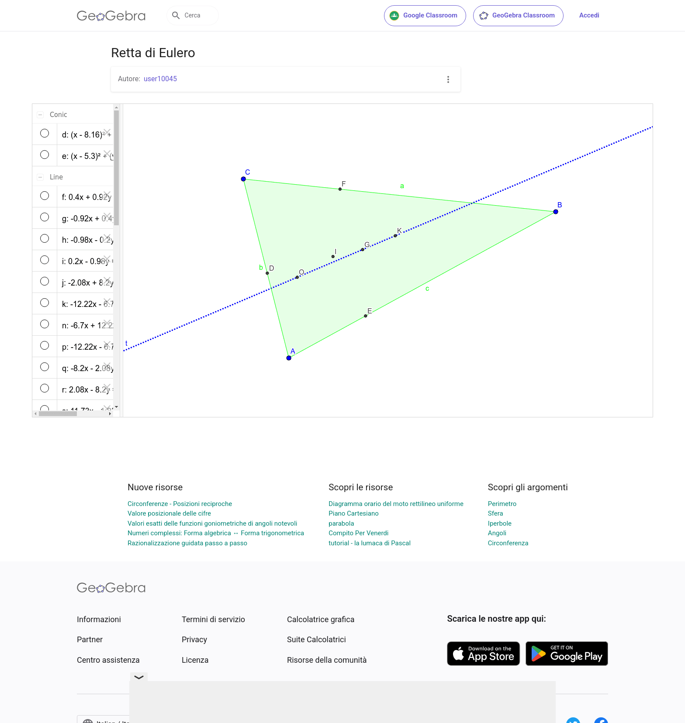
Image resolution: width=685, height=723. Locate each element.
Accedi (589, 15)
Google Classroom (423, 15)
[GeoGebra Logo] (111, 15)
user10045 (160, 79)
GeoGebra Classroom (516, 15)
